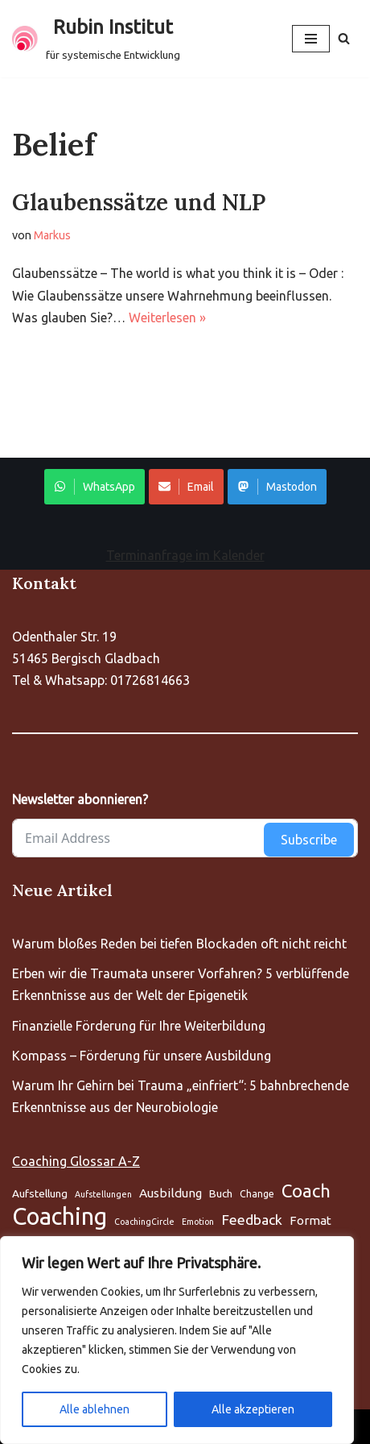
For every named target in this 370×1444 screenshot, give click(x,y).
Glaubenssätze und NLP (138, 202)
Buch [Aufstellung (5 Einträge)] (220, 1193)
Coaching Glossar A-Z (76, 1161)
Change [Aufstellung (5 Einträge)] (257, 1194)
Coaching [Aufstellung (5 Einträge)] (59, 1216)
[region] (177, 1340)
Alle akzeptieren (253, 1409)
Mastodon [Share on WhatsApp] (277, 487)
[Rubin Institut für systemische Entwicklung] (96, 38)
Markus (52, 235)
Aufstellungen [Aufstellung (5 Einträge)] (103, 1194)
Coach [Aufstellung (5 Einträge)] (306, 1191)
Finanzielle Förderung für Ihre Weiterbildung (138, 1026)
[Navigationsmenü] (311, 38)
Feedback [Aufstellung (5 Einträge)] (251, 1219)
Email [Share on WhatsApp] (186, 487)
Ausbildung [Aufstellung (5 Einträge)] (170, 1193)
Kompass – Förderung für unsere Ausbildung (141, 1055)
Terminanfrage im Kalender (185, 555)
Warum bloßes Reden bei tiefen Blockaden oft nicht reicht (179, 943)
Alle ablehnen (95, 1409)
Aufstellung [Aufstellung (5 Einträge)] (40, 1193)
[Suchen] (344, 38)
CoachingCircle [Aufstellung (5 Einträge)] (144, 1221)
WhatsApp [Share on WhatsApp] (94, 487)
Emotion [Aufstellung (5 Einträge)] (198, 1221)
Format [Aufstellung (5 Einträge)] (310, 1220)
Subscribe (309, 839)
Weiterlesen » (167, 317)
